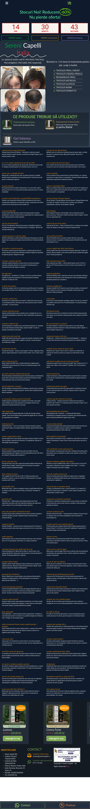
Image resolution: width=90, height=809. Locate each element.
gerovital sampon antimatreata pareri (16, 376)
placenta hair (7, 502)
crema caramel (52, 176)
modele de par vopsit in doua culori (60, 351)
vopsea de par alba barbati (57, 153)
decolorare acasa (53, 314)
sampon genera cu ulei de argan (14, 239)
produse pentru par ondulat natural (60, 527)
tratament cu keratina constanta (59, 502)
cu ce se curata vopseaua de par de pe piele (18, 166)
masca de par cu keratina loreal (58, 489)
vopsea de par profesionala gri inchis (60, 577)
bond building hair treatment (57, 414)
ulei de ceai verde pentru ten (13, 679)
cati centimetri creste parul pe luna (60, 452)
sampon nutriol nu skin (55, 514)
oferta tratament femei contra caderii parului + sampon (19, 628)
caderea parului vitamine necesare (59, 402)
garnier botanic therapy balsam (58, 201)
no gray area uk (8, 189)
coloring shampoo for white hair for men (17, 552)
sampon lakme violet (10, 564)
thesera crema (52, 539)
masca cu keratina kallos (56, 189)
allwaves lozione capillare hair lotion (60, 464)
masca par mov (7, 642)
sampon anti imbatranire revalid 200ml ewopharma (21, 201)
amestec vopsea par (9, 301)
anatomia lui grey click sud (56, 339)
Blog (67, 769)
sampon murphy (8, 527)
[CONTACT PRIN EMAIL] (29, 758)
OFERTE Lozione (15, 41)
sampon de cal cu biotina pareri (58, 602)
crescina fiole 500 (8, 214)
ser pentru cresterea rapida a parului (15, 667)
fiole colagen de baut (10, 477)
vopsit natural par (53, 376)
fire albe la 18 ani (53, 615)
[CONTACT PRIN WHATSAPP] (29, 765)
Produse (70, 805)
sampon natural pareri (55, 642)
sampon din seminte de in (56, 627)
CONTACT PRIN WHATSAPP (43, 763)
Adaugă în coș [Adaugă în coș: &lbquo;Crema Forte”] (56, 741)
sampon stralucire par (10, 326)
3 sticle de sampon (9, 289)
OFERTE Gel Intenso (75, 41)
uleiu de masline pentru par (57, 477)
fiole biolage (51, 214)
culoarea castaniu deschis (11, 264)
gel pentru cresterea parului (12, 251)
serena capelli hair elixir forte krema (60, 251)
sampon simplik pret (54, 289)
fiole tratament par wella (56, 264)
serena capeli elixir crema (11, 439)
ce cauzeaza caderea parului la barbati (16, 402)
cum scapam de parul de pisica (58, 166)
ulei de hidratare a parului (11, 389)
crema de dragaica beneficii (12, 589)
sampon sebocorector (10, 602)
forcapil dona (7, 276)
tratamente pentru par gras (57, 389)
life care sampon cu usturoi (57, 326)
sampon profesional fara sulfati (58, 654)
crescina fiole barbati (54, 427)
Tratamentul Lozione (24, 124)
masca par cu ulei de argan (57, 552)
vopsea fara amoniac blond (57, 589)
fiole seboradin (7, 615)
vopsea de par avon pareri (56, 226)
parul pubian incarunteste (56, 439)
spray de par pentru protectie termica (16, 514)
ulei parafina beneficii (55, 239)
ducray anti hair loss (9, 464)
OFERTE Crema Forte (49, 41)
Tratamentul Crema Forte (67, 124)
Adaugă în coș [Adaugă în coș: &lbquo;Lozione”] (12, 741)
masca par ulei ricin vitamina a (13, 692)
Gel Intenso (22, 141)
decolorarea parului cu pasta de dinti (60, 679)
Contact (25, 805)
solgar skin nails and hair (11, 339)
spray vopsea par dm (10, 364)
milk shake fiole (8, 414)
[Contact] (17, 805)
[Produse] (61, 805)
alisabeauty (51, 667)
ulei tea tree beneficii (10, 226)
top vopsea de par (53, 692)
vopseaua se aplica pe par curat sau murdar (63, 364)
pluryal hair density (9, 351)
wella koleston (7, 539)
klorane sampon (8, 452)
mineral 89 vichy (8, 489)
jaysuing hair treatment (10, 577)
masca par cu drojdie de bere (13, 176)
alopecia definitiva (53, 276)
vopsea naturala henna (10, 314)
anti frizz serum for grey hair (12, 654)
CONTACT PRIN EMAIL (41, 757)
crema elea (51, 301)
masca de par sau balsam (56, 564)
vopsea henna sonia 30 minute (13, 153)
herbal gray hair (8, 427)
